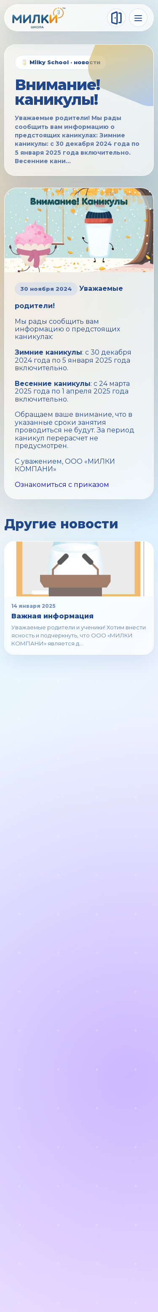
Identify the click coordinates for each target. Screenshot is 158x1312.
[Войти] (116, 17)
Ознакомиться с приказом (62, 485)
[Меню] (138, 17)
